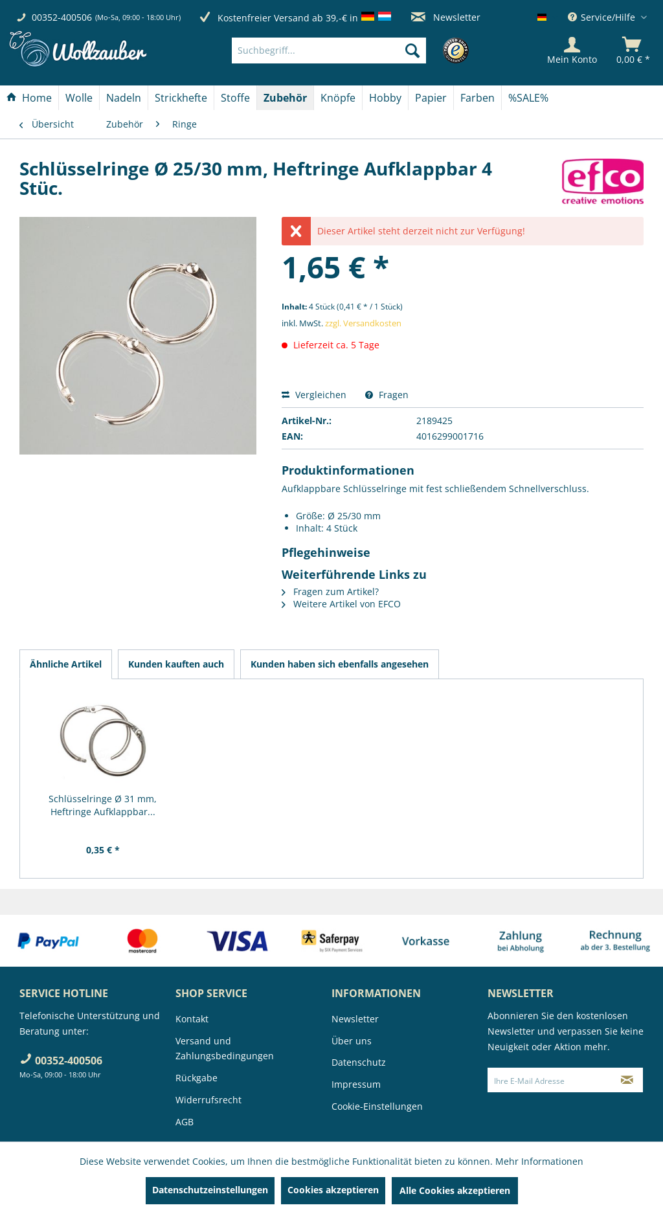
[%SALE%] (528, 97)
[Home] (29, 97)
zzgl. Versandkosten (363, 323)
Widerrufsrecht (208, 1100)
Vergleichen (314, 394)
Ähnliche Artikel (66, 664)
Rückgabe (196, 1078)
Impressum (356, 1084)
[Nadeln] (124, 97)
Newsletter (445, 17)
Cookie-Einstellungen (377, 1106)
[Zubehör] (285, 97)
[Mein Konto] (572, 50)
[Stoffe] (235, 97)
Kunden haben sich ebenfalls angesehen (340, 664)
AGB (184, 1122)
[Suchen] (412, 50)
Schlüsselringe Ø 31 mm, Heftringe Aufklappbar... (103, 805)
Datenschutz (359, 1062)
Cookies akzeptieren (333, 1190)
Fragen (387, 394)
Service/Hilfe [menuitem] (603, 17)
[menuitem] (348, 50)
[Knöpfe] (338, 97)
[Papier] (431, 97)
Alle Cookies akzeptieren (454, 1190)
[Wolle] (79, 97)
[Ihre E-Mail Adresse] (550, 1080)
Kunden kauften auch (176, 664)
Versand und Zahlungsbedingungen (224, 1048)
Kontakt (191, 1019)
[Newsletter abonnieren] (627, 1080)
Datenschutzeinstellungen (210, 1190)
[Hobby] (385, 97)
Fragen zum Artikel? (330, 591)
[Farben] (477, 97)
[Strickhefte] (181, 97)
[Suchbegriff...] (329, 50)
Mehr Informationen (539, 1161)
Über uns (352, 1041)
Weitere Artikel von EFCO (341, 604)
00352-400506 (62, 17)
